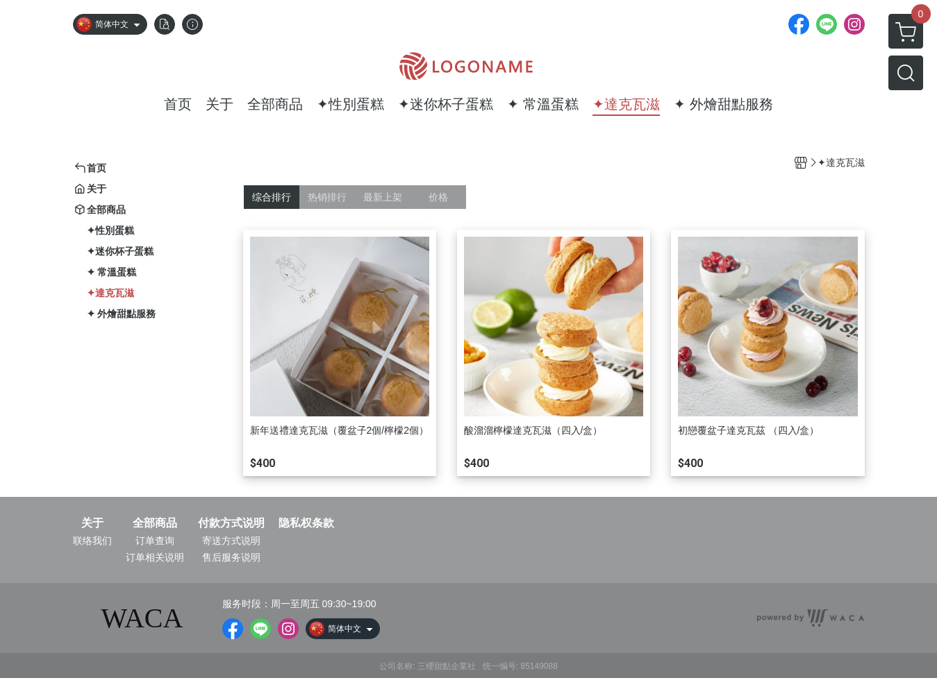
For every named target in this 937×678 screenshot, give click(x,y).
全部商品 (155, 523)
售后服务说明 (231, 557)
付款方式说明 (231, 523)
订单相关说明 (155, 557)
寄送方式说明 (231, 540)
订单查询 (154, 540)
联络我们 (92, 540)
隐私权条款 (306, 523)
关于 (92, 523)
